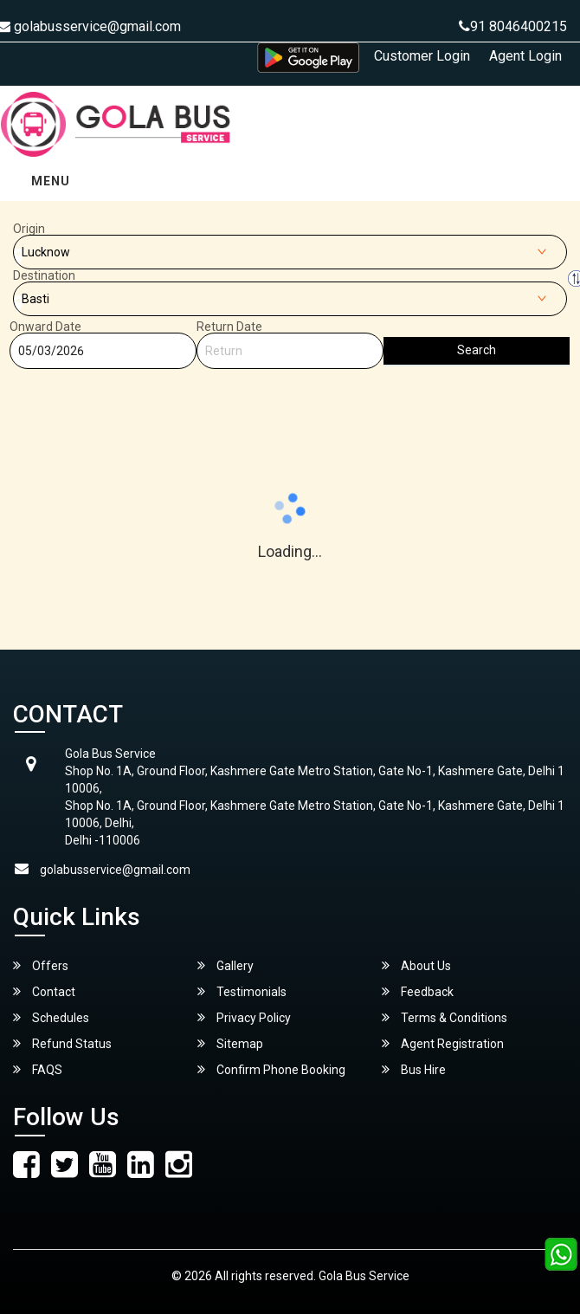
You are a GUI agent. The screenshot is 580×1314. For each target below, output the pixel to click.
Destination (44, 275)
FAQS (37, 1069)
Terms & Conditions (444, 1017)
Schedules (51, 1017)
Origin (29, 229)
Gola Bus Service (364, 1276)
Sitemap (230, 1043)
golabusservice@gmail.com (115, 870)
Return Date (229, 326)
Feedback (418, 991)
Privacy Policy (244, 1017)
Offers (40, 965)
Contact (44, 991)
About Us (416, 965)
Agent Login (525, 56)
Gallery (225, 965)
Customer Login (422, 56)
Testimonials (242, 991)
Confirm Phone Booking (271, 1069)
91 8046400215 (513, 26)
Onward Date (45, 326)
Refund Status (62, 1043)
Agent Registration (443, 1043)
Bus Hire (414, 1069)
